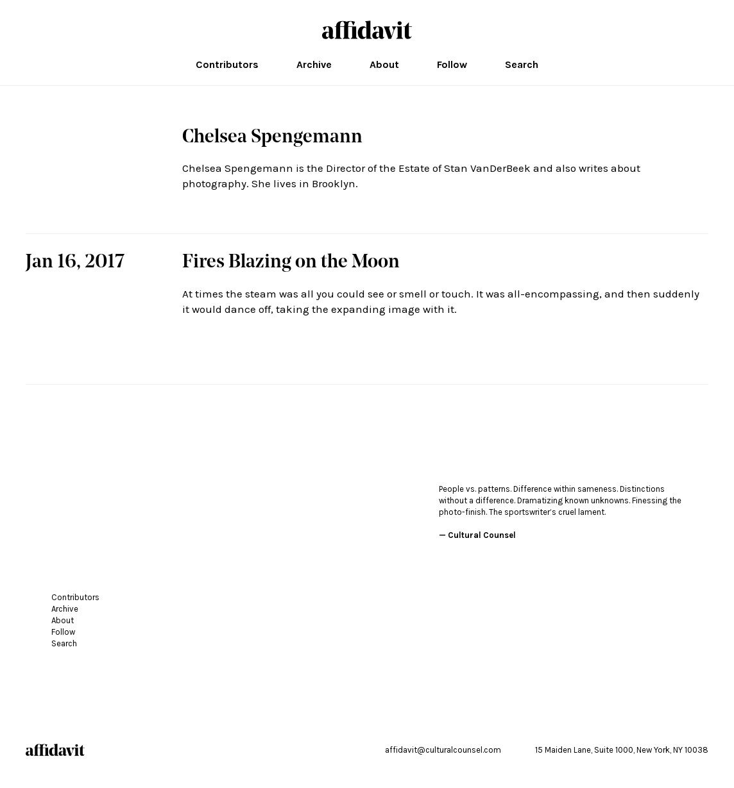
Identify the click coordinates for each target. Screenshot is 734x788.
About (384, 65)
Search (521, 65)
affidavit (367, 29)
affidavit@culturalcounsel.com (443, 750)
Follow (452, 65)
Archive (314, 65)
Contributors (227, 65)
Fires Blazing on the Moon (291, 262)
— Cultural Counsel (477, 535)
